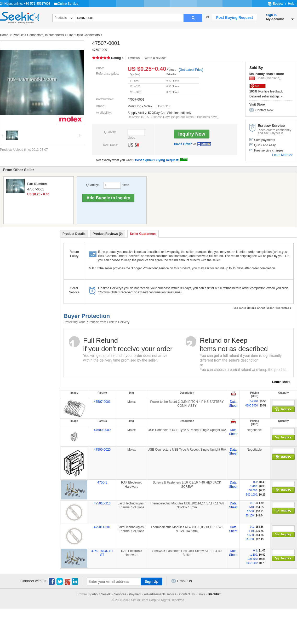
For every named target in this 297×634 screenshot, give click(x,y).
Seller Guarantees (143, 234)
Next (79, 132)
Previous (1, 132)
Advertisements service (160, 594)
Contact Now (264, 110)
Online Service (68, 3)
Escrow (278, 3)
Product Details (73, 234)
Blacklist (214, 594)
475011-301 (102, 527)
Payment (135, 594)
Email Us (184, 581)
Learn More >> (282, 155)
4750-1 (102, 482)
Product (18, 35)
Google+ (67, 581)
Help (291, 3)
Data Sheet (233, 404)
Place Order (183, 144)
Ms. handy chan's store (266, 74)
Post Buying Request (234, 17)
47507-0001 (102, 402)
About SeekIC (101, 594)
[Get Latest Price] (191, 70)
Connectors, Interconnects (45, 35)
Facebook (51, 581)
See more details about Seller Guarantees (262, 308)
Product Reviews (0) (108, 234)
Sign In (271, 15)
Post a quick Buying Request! (157, 160)
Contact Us (187, 594)
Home (4, 35)
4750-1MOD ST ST (102, 553)
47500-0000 (102, 430)
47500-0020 (102, 449)
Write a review (155, 58)
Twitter (59, 581)
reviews (134, 58)
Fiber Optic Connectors (83, 35)
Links (201, 594)
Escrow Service (204, 144)
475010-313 (102, 503)
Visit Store (257, 104)
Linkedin (75, 581)
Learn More (281, 382)
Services (120, 594)
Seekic (19, 18)
